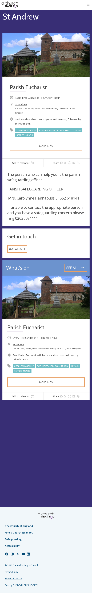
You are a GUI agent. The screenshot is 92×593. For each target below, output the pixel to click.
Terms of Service (13, 578)
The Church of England (19, 526)
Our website (17, 248)
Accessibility (12, 545)
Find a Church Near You (19, 532)
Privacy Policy (11, 572)
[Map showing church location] (46, 446)
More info (46, 146)
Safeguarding (13, 539)
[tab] (22, 163)
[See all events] (75, 268)
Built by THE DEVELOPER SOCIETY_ (22, 585)
